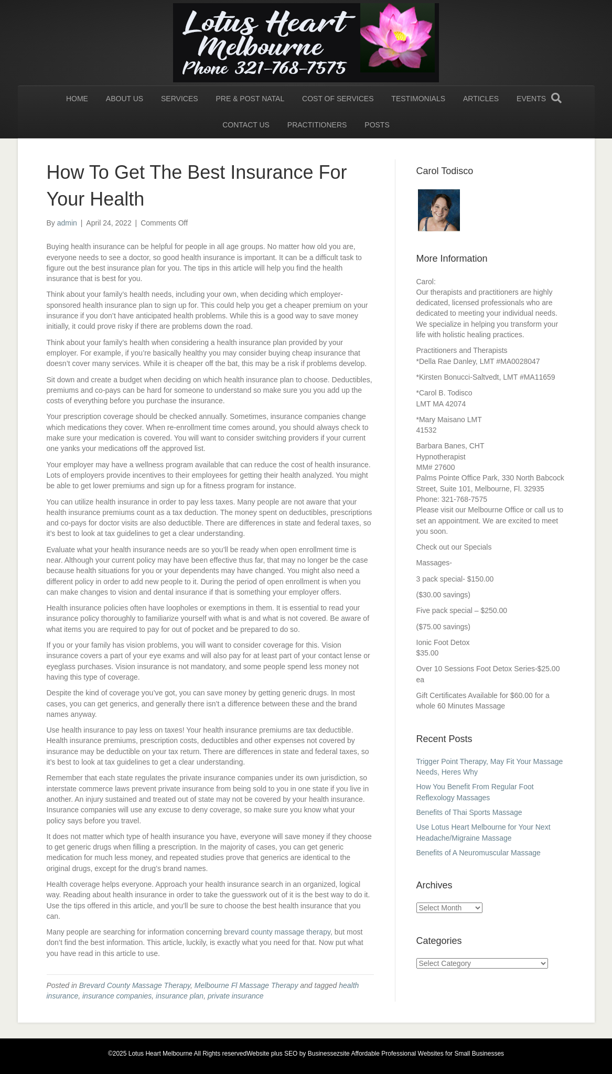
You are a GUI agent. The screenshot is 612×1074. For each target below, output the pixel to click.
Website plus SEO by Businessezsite (298, 1053)
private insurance (236, 996)
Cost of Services (337, 98)
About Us (124, 98)
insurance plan (179, 996)
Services (179, 98)
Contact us (246, 125)
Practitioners (317, 125)
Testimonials (418, 98)
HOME (77, 98)
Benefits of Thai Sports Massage (471, 812)
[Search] (556, 98)
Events (531, 98)
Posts (376, 125)
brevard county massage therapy (277, 932)
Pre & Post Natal (250, 98)
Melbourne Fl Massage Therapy (246, 985)
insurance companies (117, 996)
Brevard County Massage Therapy (134, 985)
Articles (481, 98)
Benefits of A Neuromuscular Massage (479, 853)
